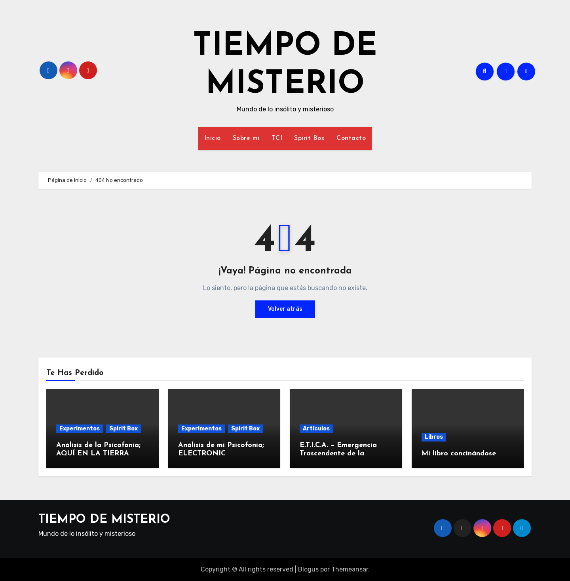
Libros (434, 437)
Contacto (351, 138)
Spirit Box (309, 138)
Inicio (212, 138)
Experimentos (79, 428)
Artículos (316, 428)
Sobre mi (246, 138)
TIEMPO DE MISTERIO (104, 520)
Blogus (308, 569)
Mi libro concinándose (459, 453)
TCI (277, 138)
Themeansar (349, 569)
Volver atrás (285, 309)
